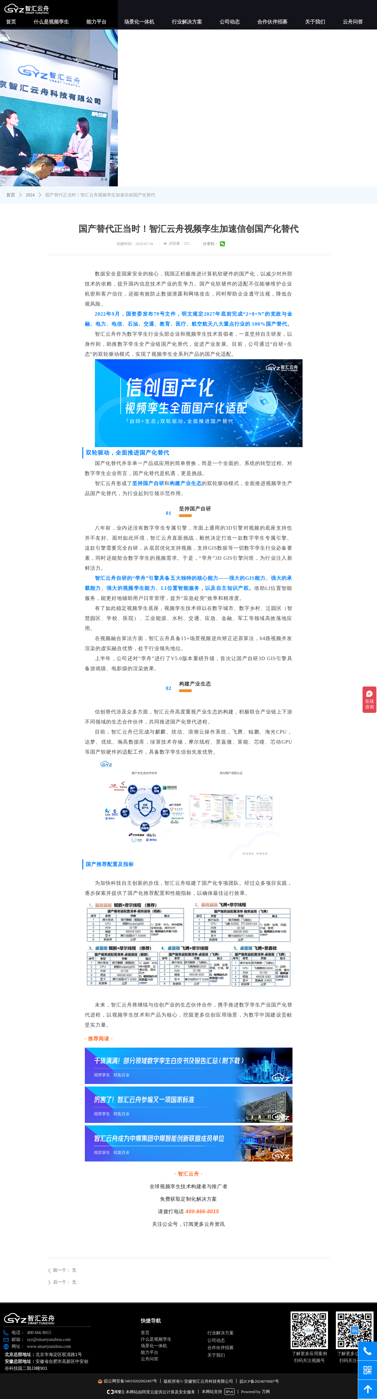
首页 (10, 195)
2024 (30, 195)
